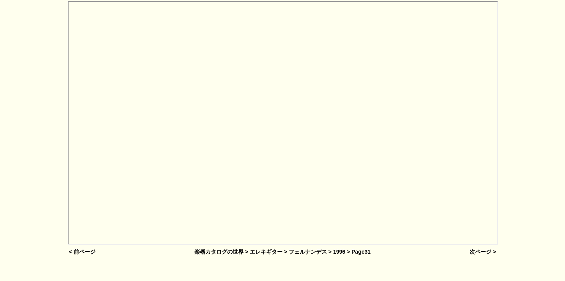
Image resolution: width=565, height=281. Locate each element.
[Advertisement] (33, 124)
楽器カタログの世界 (219, 252)
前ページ (84, 252)
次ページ (480, 252)
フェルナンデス (308, 252)
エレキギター (266, 252)
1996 (339, 252)
